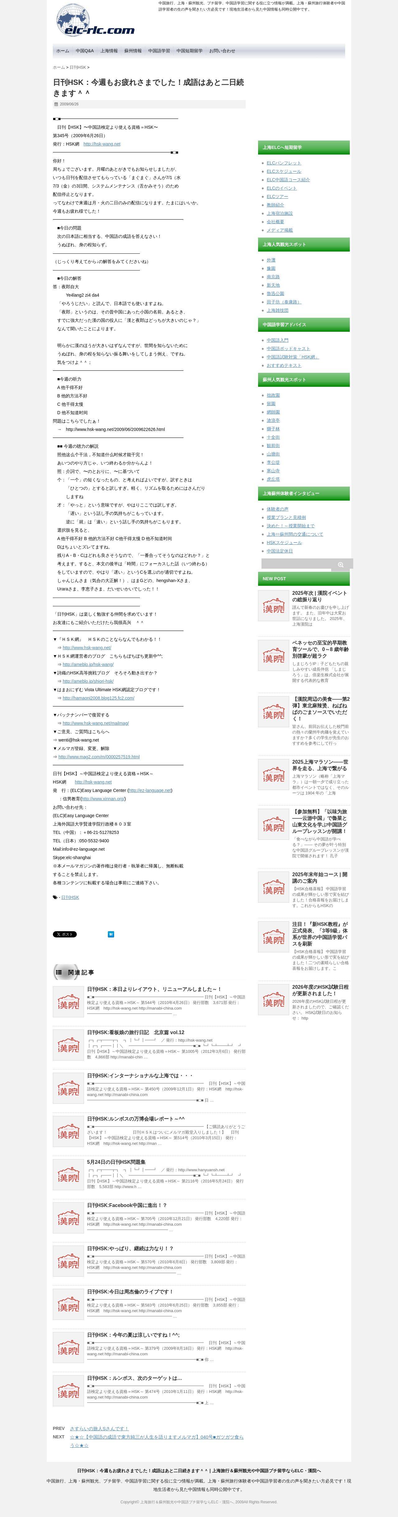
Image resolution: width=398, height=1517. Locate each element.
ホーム (62, 50)
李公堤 (273, 462)
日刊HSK (70, 897)
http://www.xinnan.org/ (103, 798)
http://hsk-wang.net (102, 143)
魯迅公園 (275, 293)
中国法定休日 (280, 550)
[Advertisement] (304, 97)
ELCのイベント (282, 188)
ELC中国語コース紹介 (288, 179)
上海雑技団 (278, 310)
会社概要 (275, 221)
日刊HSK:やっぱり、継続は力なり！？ (130, 1248)
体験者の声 (278, 508)
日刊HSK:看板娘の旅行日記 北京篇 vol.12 (135, 1032)
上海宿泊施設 (280, 213)
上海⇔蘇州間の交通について (295, 534)
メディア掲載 (280, 230)
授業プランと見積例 (286, 517)
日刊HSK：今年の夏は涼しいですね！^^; (133, 1335)
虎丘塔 (273, 479)
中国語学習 (159, 50)
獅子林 (273, 428)
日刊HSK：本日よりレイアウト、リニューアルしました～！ (154, 989)
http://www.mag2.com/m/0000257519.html (99, 756)
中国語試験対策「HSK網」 (293, 356)
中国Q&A (85, 50)
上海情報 (109, 50)
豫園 (271, 268)
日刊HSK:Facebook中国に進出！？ (127, 1205)
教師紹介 (275, 204)
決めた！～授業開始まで (291, 525)
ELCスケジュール (284, 171)
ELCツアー (277, 196)
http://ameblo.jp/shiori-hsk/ (88, 681)
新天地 (273, 285)
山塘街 (273, 453)
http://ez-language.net (150, 790)
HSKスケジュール (284, 542)
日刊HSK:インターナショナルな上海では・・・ (140, 1075)
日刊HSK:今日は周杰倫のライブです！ (130, 1291)
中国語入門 (278, 340)
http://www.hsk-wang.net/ (87, 647)
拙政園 (273, 395)
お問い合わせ (222, 50)
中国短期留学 (190, 50)
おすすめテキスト (284, 365)
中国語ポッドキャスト (288, 348)
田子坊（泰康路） (284, 301)
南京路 (273, 276)
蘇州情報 (133, 50)
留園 (271, 403)
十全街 (273, 437)
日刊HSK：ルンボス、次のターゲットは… (134, 1378)
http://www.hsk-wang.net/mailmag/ (96, 723)
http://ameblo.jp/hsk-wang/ (88, 664)
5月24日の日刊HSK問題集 (116, 1162)
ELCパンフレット (284, 162)
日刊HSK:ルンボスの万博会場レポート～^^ (136, 1119)
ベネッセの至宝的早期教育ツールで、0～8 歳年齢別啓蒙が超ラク (320, 649)
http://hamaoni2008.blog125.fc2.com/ (98, 698)
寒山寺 (273, 470)
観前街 (273, 445)
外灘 (271, 259)
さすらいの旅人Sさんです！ (99, 1428)
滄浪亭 (273, 420)
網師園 (273, 411)
